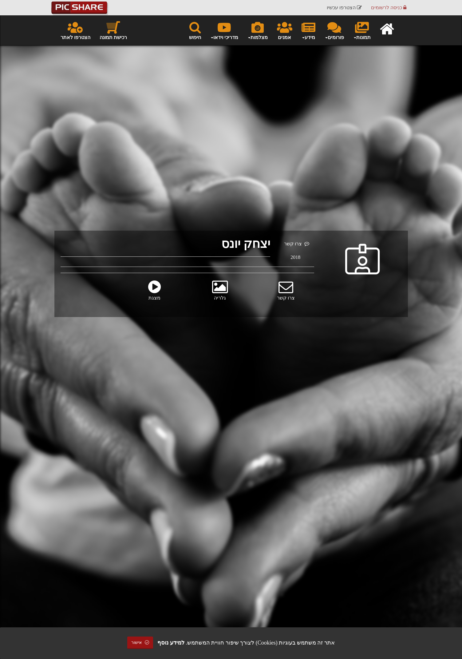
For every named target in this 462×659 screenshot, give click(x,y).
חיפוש (195, 30)
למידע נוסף (170, 643)
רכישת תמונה (113, 30)
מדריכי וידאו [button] (224, 30)
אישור (140, 642)
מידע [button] (308, 30)
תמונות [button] (362, 30)
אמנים (284, 30)
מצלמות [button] (257, 30)
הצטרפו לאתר (75, 30)
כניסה (388, 7)
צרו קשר (296, 243)
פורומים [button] (334, 30)
